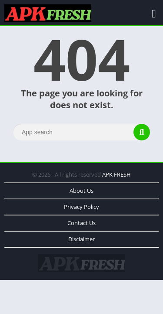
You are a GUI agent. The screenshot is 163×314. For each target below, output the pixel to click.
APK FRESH (116, 174)
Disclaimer (81, 239)
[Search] (81, 132)
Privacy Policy (81, 207)
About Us (81, 191)
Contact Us (81, 223)
